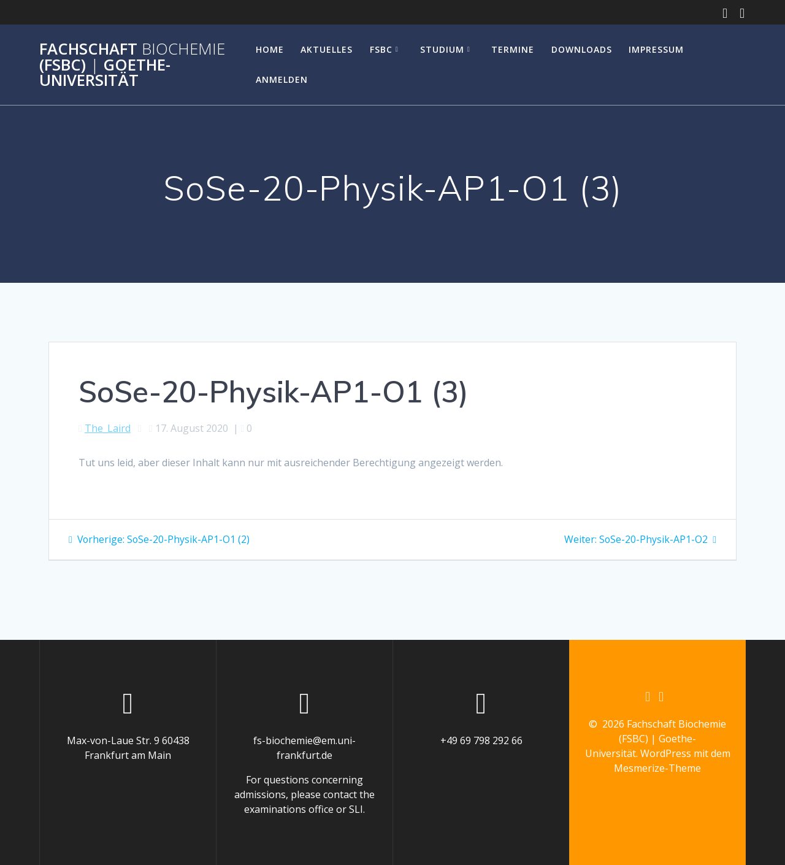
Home (270, 49)
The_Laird (108, 428)
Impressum (656, 49)
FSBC (381, 49)
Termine (512, 49)
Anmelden (282, 79)
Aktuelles (327, 49)
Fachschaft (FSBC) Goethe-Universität (132, 64)
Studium (442, 49)
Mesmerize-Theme (657, 768)
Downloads (581, 49)
